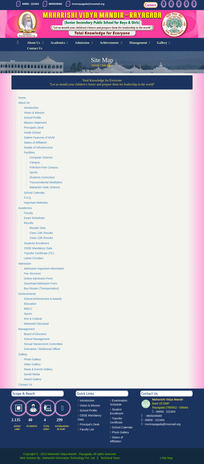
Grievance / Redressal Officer (42, 349)
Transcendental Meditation (45, 182)
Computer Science (40, 157)
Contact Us (34, 48)
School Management (36, 339)
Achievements (110, 42)
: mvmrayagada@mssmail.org (161, 424)
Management (138, 42)
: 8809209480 (152, 415)
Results (28, 223)
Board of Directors (35, 334)
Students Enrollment (36, 243)
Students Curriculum (42, 177)
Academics (58, 42)
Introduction (31, 107)
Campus (34, 162)
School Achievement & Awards (43, 298)
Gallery (162, 42)
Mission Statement (35, 122)
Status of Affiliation (35, 142)
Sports (33, 172)
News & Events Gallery (38, 369)
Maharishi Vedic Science (44, 187)
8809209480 (55, 4)
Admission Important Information (44, 268)
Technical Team (110, 458)
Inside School (32, 132)
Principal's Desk (34, 127)
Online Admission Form (38, 278)
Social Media (32, 374)
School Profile (32, 117)
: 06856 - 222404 (165, 411)
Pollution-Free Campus (43, 167)
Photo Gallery (32, 359)
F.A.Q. (28, 197)
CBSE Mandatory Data (38, 248)
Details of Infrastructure (38, 147)
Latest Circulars (33, 258)
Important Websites (36, 202)
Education (30, 303)
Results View (37, 228)
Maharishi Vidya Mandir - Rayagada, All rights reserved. (82, 454)
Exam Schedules (34, 218)
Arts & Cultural (33, 318)
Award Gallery (32, 379)
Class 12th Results (41, 237)
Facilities (29, 152)
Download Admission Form (40, 283)
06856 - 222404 (30, 4)
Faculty (28, 213)
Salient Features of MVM (39, 137)
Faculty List (87, 429)
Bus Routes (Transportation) (41, 288)
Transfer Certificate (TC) (39, 253)
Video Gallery (32, 364)
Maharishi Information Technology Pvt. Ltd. (68, 458)
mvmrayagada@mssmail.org (88, 4)
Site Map (107, 65)
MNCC (28, 308)
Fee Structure (32, 273)
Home (95, 65)
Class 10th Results (41, 232)
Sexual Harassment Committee (43, 344)
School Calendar (34, 192)
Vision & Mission (34, 112)
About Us (34, 42)
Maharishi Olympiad (36, 323)
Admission (82, 42)
